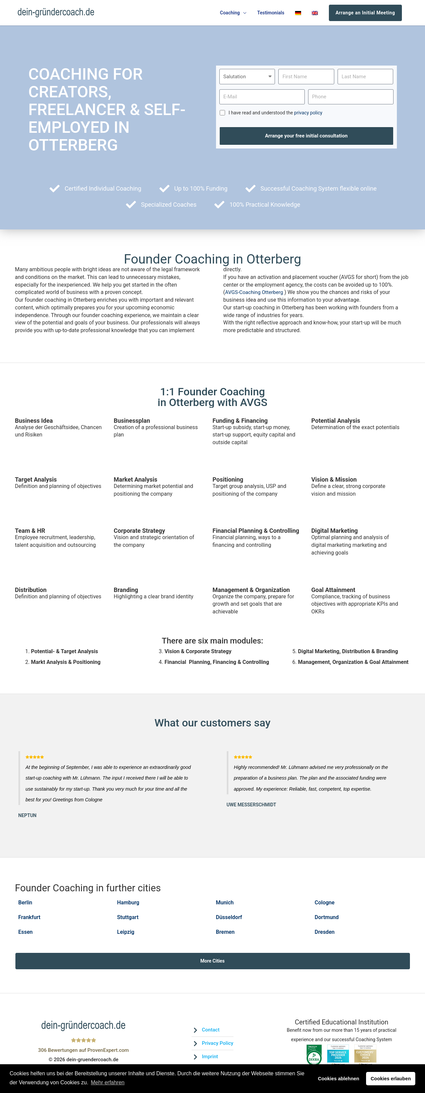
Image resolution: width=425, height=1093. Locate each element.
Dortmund (327, 919)
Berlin (25, 904)
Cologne (325, 904)
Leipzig (126, 933)
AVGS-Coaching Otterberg (256, 294)
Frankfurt (29, 919)
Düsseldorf (229, 919)
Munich (225, 904)
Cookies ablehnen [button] (338, 1078)
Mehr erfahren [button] (108, 1082)
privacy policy (308, 115)
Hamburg (128, 904)
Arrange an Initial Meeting (365, 13)
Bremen (225, 933)
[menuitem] (298, 14)
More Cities (212, 962)
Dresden (325, 933)
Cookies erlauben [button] (391, 1078)
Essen (25, 933)
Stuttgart (128, 919)
